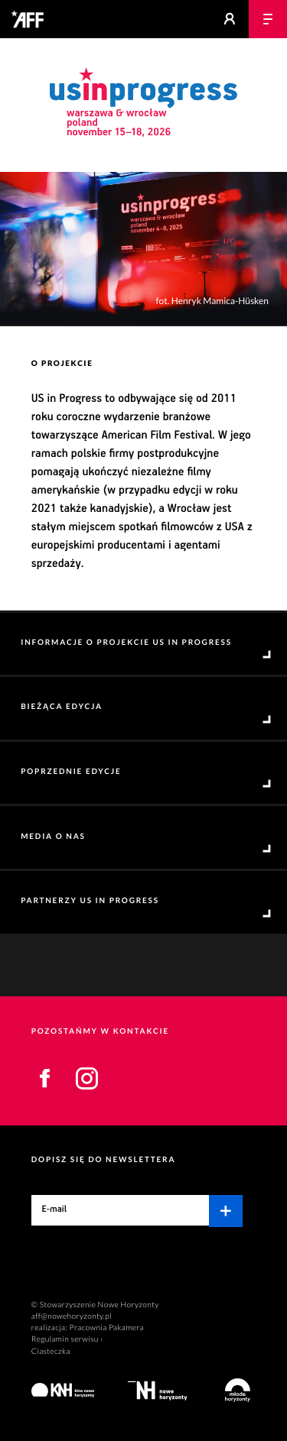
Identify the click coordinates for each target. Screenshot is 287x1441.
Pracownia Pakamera (107, 1328)
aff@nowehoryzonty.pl (71, 1316)
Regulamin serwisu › (67, 1339)
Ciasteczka (50, 1351)
